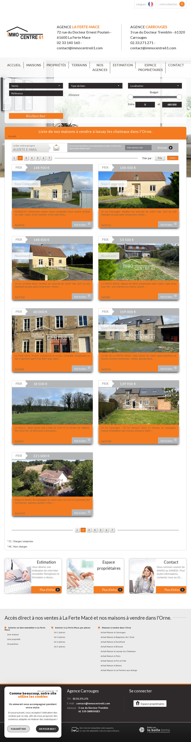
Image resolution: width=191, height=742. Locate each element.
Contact (176, 65)
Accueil (14, 65)
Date (172, 157)
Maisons (33, 65)
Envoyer (165, 148)
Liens (48, 731)
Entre (131, 104)
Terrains (79, 65)
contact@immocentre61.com (80, 48)
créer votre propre (25, 147)
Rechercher (36, 116)
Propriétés (56, 65)
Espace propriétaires (150, 67)
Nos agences (99, 67)
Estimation (123, 65)
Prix (160, 157)
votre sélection (168, 4)
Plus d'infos (50, 590)
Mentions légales (23, 731)
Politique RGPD (30, 733)
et (159, 104)
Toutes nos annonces (13, 733)
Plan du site (10, 731)
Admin (55, 731)
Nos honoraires (38, 731)
